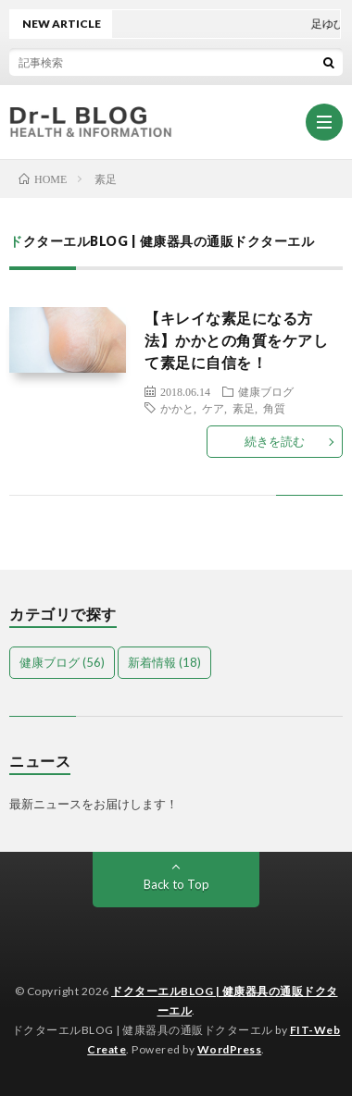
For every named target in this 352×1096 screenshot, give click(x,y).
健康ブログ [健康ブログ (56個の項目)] (62, 662)
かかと (177, 407)
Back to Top (176, 884)
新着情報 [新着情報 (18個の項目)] (164, 662)
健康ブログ (266, 391)
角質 (274, 407)
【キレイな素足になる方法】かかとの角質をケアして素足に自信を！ (236, 340)
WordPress (229, 1049)
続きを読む (275, 441)
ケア (213, 407)
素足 (244, 407)
